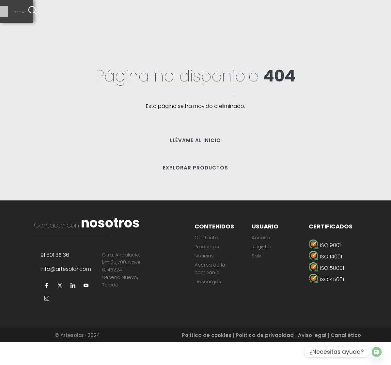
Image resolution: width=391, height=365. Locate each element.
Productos (207, 246)
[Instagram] (47, 322)
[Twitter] (60, 309)
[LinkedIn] (73, 309)
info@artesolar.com (65, 292)
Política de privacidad (265, 358)
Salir (256, 255)
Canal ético (346, 358)
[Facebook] (47, 309)
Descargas (208, 281)
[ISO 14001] (341, 256)
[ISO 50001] (341, 268)
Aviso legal (312, 358)
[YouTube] (86, 309)
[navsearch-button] (364, 11)
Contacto (206, 237)
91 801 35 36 (54, 278)
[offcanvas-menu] (383, 11)
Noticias (204, 255)
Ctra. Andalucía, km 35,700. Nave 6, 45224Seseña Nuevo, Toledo (121, 292)
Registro (262, 246)
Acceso (261, 237)
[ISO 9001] (341, 245)
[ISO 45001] (341, 279)
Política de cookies (206, 358)
